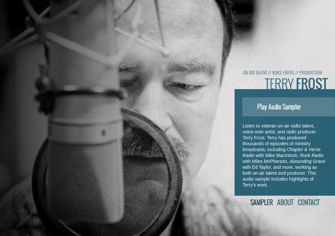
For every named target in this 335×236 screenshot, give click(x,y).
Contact (308, 202)
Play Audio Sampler (273, 106)
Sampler (261, 202)
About (285, 202)
